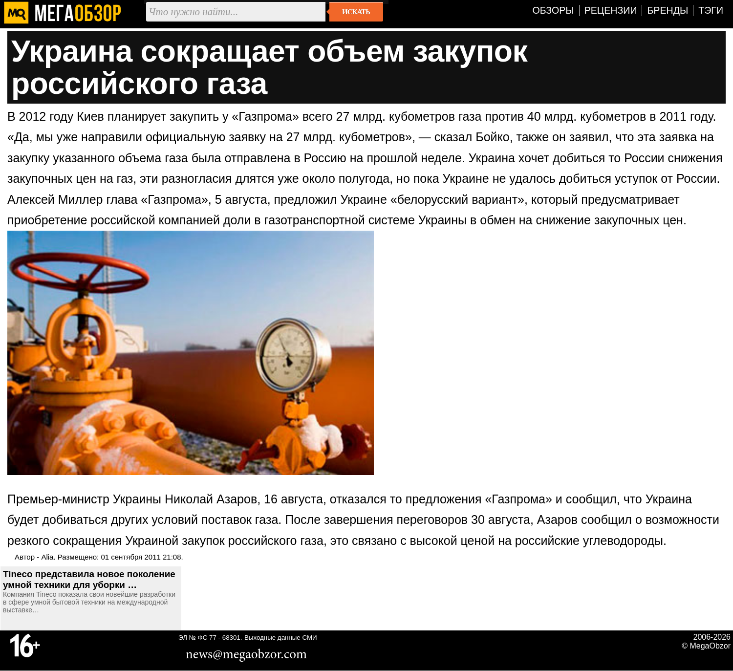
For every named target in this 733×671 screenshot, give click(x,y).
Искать (356, 12)
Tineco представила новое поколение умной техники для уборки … (89, 579)
